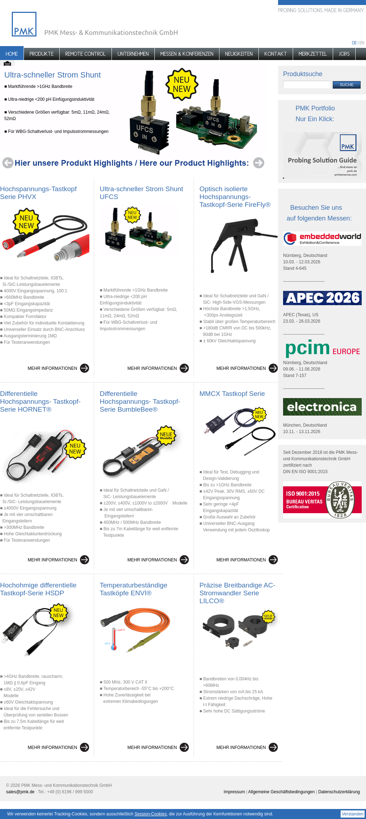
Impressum (234, 791)
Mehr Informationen (52, 368)
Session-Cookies (150, 813)
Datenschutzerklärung (339, 791)
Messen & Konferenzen (186, 54)
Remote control (85, 54)
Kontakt (275, 54)
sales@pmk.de (20, 791)
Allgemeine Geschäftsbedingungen (281, 791)
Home (12, 54)
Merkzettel (313, 54)
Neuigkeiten (239, 54)
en (362, 42)
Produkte (42, 54)
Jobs (344, 54)
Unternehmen (133, 54)
